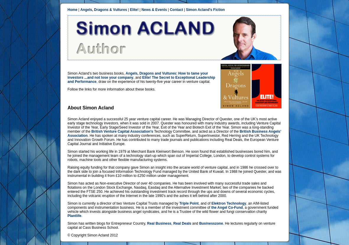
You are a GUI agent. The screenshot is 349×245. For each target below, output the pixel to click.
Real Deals (182, 223)
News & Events (154, 10)
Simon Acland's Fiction (205, 10)
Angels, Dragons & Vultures (103, 10)
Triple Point (189, 203)
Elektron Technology (228, 203)
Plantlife (75, 216)
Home (72, 10)
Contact (176, 10)
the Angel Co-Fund (227, 207)
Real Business (159, 223)
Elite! (134, 10)
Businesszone (211, 223)
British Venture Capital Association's (122, 131)
